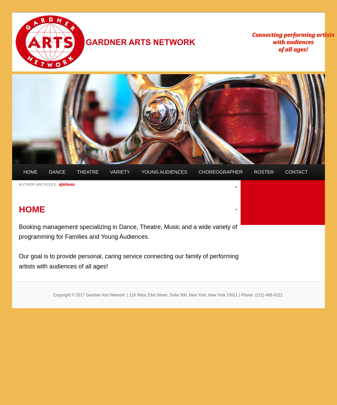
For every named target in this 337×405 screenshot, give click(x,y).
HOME (30, 172)
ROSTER (264, 172)
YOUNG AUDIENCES (164, 172)
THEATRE (87, 172)
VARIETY (120, 172)
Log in (246, 209)
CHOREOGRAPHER (220, 172)
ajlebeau (67, 184)
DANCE (57, 172)
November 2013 (256, 187)
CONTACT (296, 172)
